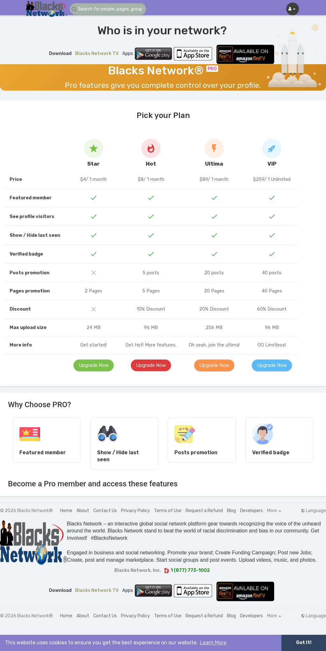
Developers (251, 510)
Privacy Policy (135, 510)
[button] (107, 9)
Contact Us (105, 510)
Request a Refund (204, 510)
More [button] (274, 511)
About (82, 510)
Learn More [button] (213, 643)
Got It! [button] (303, 642)
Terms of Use (167, 510)
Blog (231, 510)
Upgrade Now (94, 365)
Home (66, 510)
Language (313, 511)
